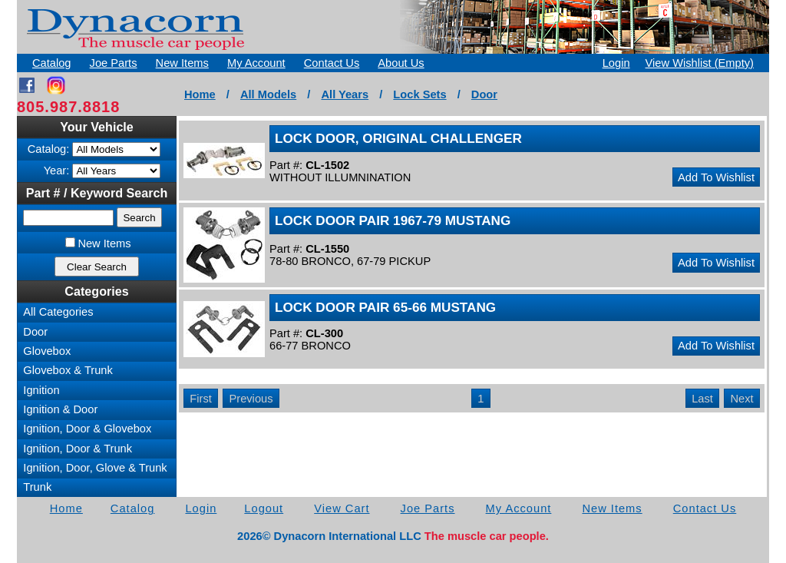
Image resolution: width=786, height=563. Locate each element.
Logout (263, 508)
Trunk (37, 487)
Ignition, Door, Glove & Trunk (95, 468)
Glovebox (47, 351)
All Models (268, 94)
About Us (401, 63)
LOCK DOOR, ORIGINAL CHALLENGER (398, 138)
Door (484, 94)
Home (200, 94)
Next (742, 398)
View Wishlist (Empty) (700, 63)
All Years (344, 94)
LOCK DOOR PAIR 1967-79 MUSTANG (392, 220)
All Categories (58, 312)
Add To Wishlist (716, 177)
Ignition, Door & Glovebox (87, 428)
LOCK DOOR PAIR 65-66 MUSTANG (385, 307)
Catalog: (49, 149)
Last (702, 398)
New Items (182, 63)
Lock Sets (419, 94)
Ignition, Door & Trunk (77, 448)
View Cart (341, 508)
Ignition (41, 390)
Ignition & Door (60, 409)
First (201, 398)
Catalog (51, 63)
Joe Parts (113, 63)
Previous (250, 398)
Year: (57, 170)
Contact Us (332, 63)
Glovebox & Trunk (68, 370)
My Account (256, 63)
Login (616, 63)
